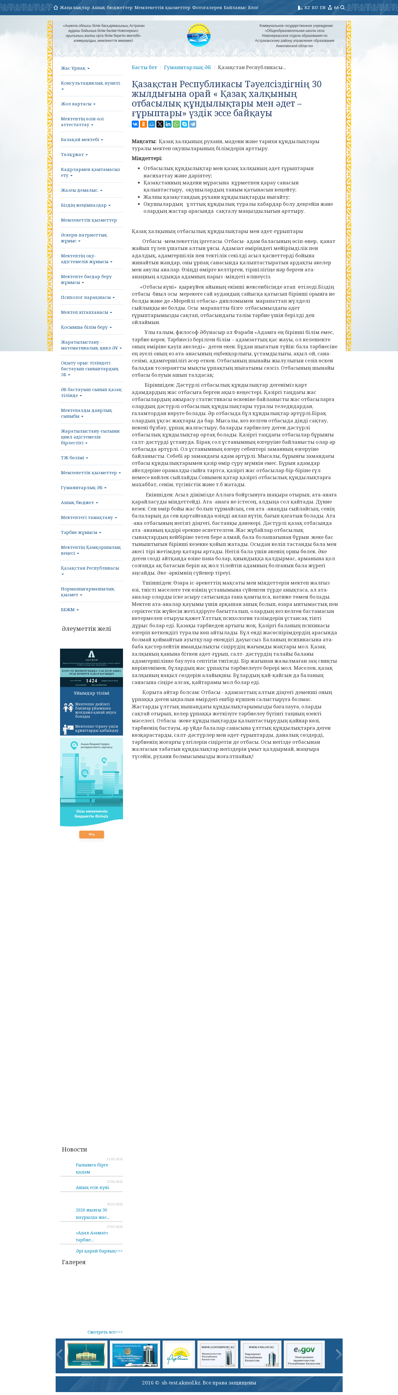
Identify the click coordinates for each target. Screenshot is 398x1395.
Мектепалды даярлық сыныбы (86, 413)
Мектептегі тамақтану (89, 517)
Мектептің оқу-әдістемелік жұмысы (86, 258)
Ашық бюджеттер (112, 7)
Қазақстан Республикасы (90, 570)
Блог (253, 7)
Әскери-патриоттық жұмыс (84, 238)
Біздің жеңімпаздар (86, 205)
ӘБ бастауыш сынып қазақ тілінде (91, 392)
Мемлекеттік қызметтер (162, 7)
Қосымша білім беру (86, 327)
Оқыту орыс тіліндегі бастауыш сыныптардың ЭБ (89, 368)
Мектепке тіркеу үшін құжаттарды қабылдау (91, 729)
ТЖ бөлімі (74, 457)
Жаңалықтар (75, 7)
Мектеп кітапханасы (86, 312)
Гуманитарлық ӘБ (84, 487)
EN (323, 7)
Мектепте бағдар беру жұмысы (86, 279)
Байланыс (235, 7)
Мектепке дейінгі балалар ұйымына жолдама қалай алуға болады (89, 710)
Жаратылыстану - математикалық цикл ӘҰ (91, 345)
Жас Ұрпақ (75, 68)
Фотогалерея (207, 7)
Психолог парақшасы (88, 297)
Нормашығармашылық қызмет (88, 591)
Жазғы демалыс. (82, 190)
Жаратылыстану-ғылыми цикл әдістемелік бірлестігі (90, 436)
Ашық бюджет (79, 502)
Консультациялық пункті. (91, 85)
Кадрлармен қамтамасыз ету (90, 172)
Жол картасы (78, 104)
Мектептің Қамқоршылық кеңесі (91, 550)
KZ (307, 7)
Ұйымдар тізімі (91, 693)
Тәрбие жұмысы (81, 532)
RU (315, 7)
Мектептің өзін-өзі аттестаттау (82, 121)
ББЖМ (70, 609)
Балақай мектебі (82, 139)
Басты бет (144, 67)
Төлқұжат (74, 154)
